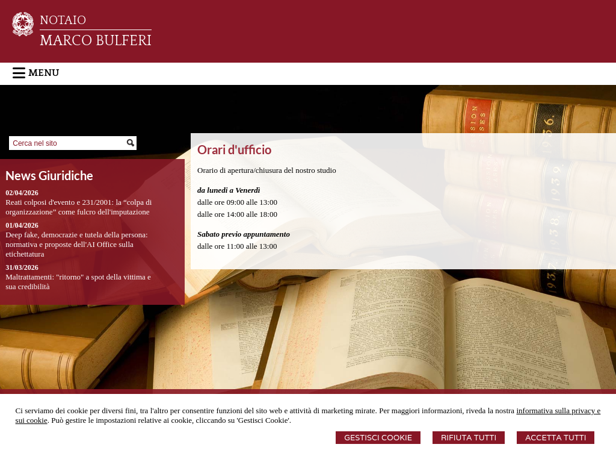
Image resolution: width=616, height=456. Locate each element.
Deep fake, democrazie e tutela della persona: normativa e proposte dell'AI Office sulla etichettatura (76, 244)
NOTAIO (63, 20)
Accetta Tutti (555, 438)
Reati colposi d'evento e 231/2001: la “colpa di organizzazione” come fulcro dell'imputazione (78, 207)
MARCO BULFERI (96, 41)
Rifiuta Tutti (468, 438)
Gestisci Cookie (378, 438)
